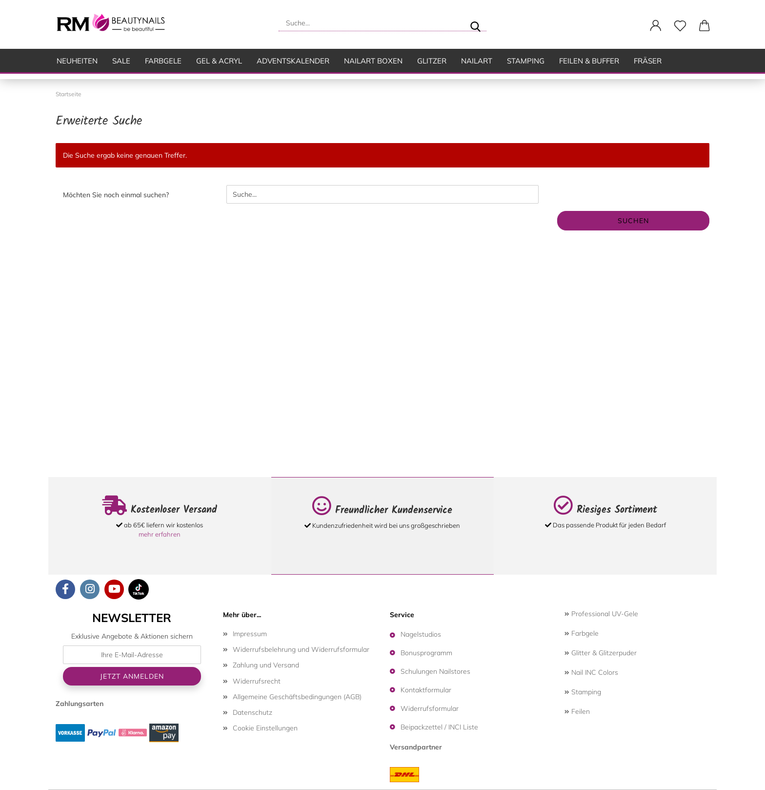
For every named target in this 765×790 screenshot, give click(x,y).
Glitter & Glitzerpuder (600, 652)
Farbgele (163, 60)
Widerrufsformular (430, 708)
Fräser (648, 60)
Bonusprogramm (426, 652)
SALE (121, 60)
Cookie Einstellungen (265, 728)
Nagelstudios (421, 634)
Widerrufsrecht (257, 681)
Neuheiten (77, 60)
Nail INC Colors (591, 672)
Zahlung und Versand (266, 665)
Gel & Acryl (219, 60)
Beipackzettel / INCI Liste (439, 727)
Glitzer (431, 60)
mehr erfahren (160, 534)
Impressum (250, 633)
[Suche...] (475, 23)
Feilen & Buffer (589, 60)
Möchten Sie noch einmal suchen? (116, 194)
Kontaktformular (426, 690)
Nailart (476, 60)
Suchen (633, 220)
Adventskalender (293, 60)
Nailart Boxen (373, 60)
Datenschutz (252, 712)
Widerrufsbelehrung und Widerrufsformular (301, 649)
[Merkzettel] (680, 26)
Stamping (525, 60)
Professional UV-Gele (601, 613)
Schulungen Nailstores (435, 671)
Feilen (577, 711)
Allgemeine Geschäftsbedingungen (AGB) (297, 696)
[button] (656, 26)
